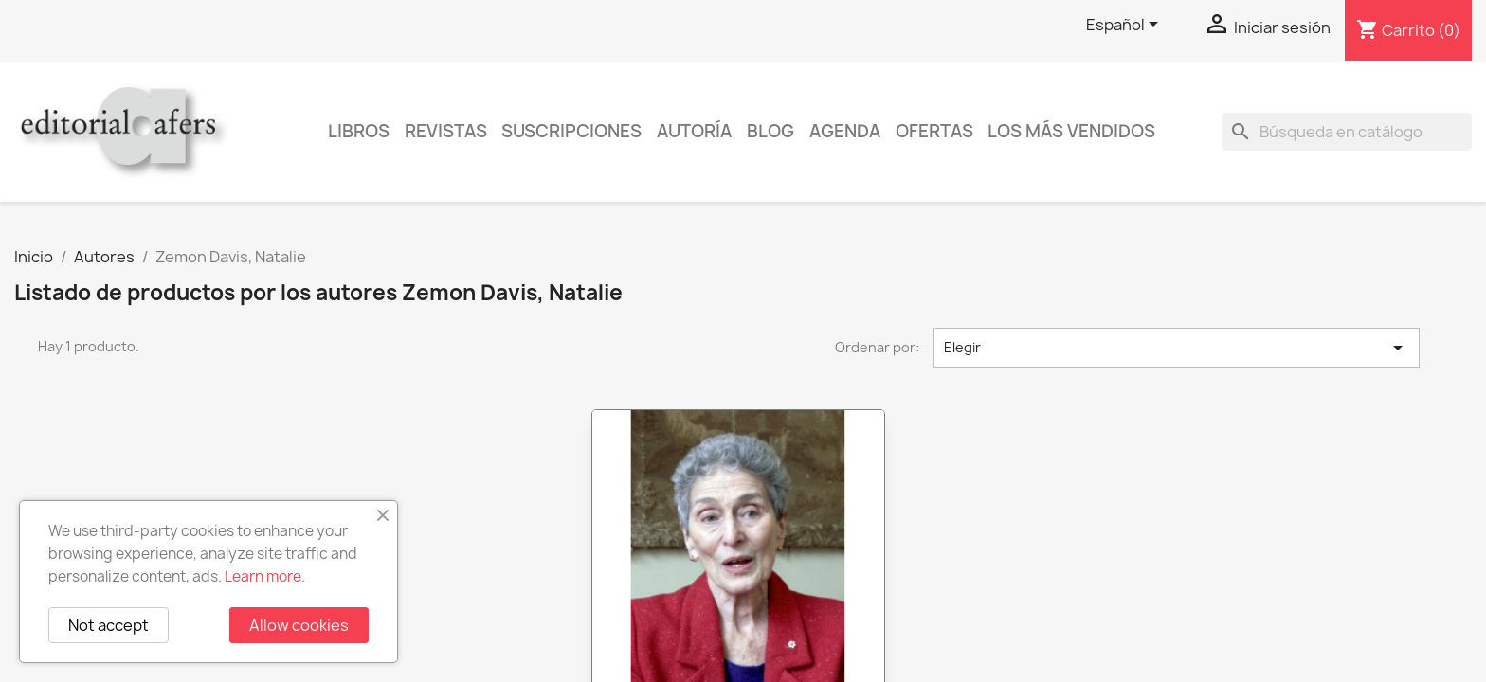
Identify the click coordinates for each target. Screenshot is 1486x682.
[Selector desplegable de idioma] (1125, 25)
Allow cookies (299, 625)
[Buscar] (1347, 132)
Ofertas (934, 131)
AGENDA (844, 131)
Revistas (446, 131)
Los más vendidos (1071, 131)
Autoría (694, 131)
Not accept (108, 625)
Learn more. (265, 576)
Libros (359, 131)
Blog (770, 131)
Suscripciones (571, 131)
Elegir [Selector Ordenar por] (1176, 347)
